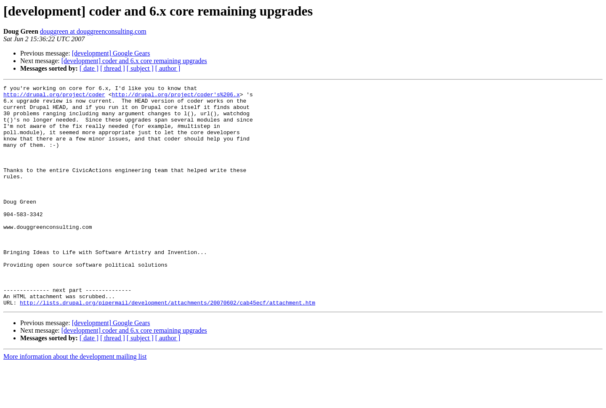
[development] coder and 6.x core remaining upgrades (134, 60)
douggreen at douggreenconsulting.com (93, 31)
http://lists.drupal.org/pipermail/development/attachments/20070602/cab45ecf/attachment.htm (167, 346)
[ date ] (89, 68)
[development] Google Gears (111, 53)
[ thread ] (112, 68)
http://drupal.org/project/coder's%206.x (175, 97)
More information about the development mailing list (74, 400)
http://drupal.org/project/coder (54, 97)
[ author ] (168, 68)
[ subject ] (140, 68)
